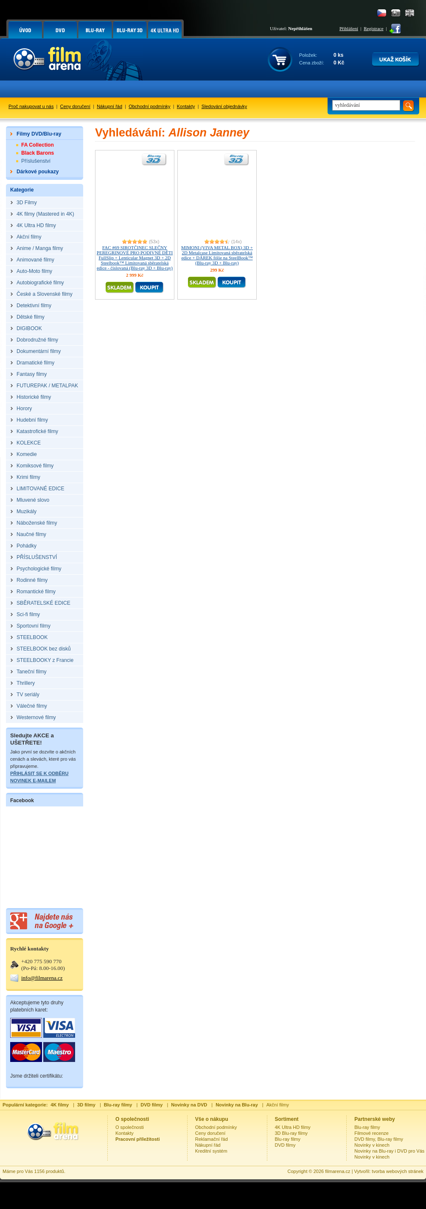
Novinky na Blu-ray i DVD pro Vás (389, 1150)
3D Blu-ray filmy (291, 1133)
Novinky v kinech (372, 1145)
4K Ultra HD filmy (293, 1127)
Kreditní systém (211, 1150)
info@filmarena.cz (42, 978)
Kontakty (186, 106)
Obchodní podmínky (149, 106)
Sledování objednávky (224, 106)
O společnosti (129, 1127)
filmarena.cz (337, 1171)
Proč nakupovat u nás (30, 106)
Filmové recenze (371, 1133)
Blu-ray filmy (288, 1139)
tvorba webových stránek (397, 1171)
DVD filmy (285, 1145)
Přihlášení (348, 28)
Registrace (373, 28)
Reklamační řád (211, 1139)
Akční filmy (277, 1104)
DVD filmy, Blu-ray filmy (378, 1139)
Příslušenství (35, 161)
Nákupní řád (109, 106)
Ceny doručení (75, 106)
